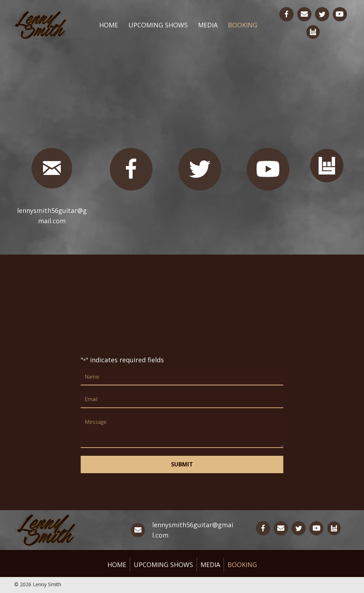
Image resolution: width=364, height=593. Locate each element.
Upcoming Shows (158, 25)
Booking (242, 25)
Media (208, 25)
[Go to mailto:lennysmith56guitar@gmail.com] (304, 14)
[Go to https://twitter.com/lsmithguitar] (322, 14)
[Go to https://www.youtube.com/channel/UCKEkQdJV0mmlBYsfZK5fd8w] (340, 14)
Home (108, 25)
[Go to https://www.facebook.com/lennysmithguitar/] (286, 14)
